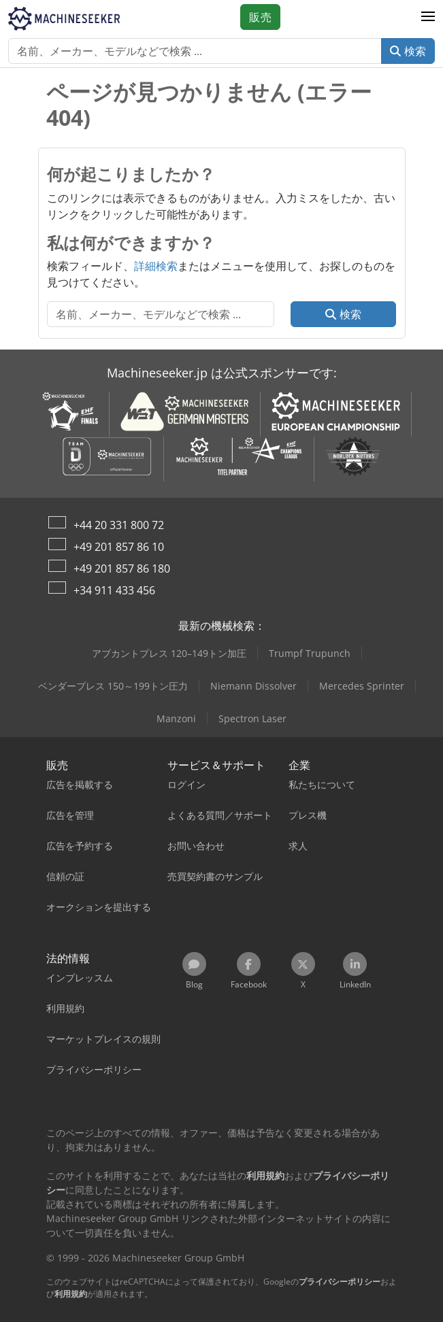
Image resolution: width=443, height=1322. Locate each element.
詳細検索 (156, 265)
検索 (408, 51)
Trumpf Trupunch (309, 653)
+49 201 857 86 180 (121, 568)
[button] (428, 17)
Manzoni (176, 718)
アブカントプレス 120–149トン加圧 (169, 653)
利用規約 (70, 1294)
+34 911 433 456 (114, 590)
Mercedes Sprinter (361, 685)
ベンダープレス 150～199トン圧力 (113, 685)
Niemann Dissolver (253, 685)
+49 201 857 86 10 (118, 546)
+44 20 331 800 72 (118, 525)
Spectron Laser (252, 718)
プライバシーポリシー (339, 1281)
